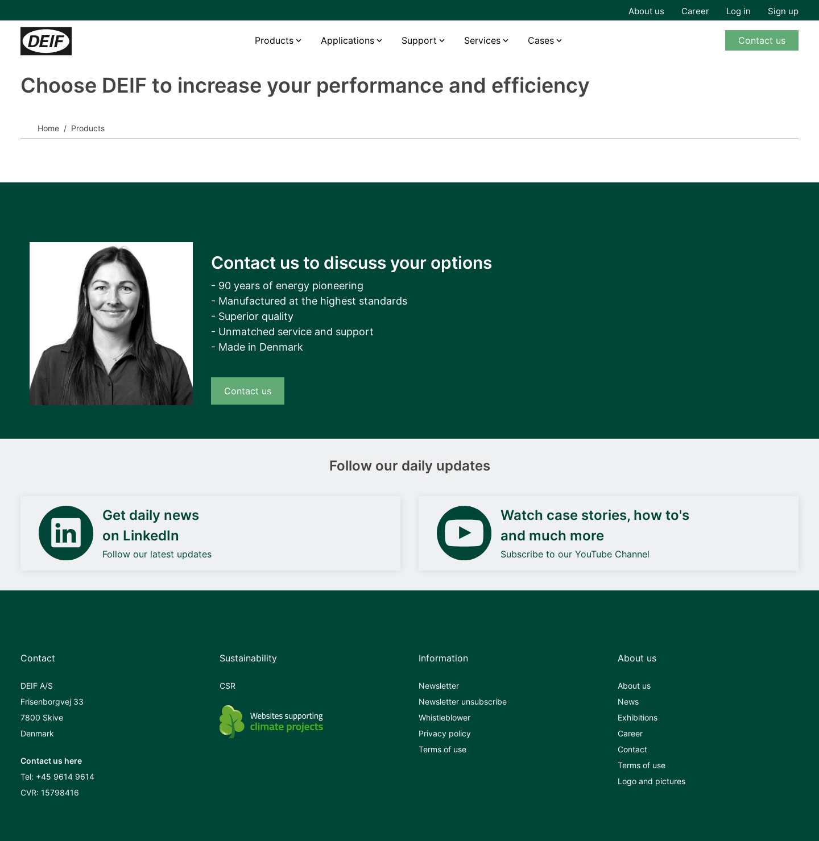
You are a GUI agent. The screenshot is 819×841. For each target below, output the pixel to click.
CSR (227, 685)
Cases (541, 40)
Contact (632, 749)
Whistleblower (444, 717)
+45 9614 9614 (65, 776)
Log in (738, 11)
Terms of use (442, 749)
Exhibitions (637, 717)
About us (646, 11)
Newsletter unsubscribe (463, 701)
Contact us (761, 40)
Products (274, 40)
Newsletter (439, 685)
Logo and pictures (651, 781)
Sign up (783, 11)
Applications (347, 40)
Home (48, 128)
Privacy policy (445, 733)
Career (695, 11)
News (628, 701)
